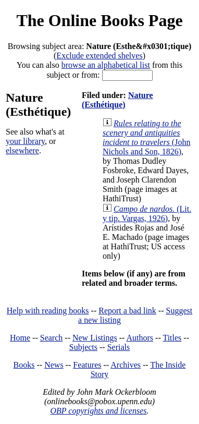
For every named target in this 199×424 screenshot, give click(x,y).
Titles (172, 337)
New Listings (94, 337)
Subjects (83, 347)
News (53, 364)
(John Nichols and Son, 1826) (146, 137)
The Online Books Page (99, 20)
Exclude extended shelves (99, 55)
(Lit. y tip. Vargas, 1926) (147, 213)
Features (87, 364)
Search (51, 337)
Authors (140, 337)
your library (25, 141)
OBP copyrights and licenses (98, 410)
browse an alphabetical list (105, 64)
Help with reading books (48, 310)
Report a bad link (127, 310)
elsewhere (22, 150)
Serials (118, 347)
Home (20, 337)
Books (24, 364)
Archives (125, 364)
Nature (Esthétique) (117, 100)
